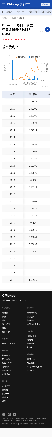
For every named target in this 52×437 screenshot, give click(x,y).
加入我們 (23, 309)
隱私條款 (5, 433)
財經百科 (6, 375)
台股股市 (6, 395)
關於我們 (6, 309)
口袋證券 (6, 383)
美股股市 (6, 398)
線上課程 (6, 333)
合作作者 (6, 340)
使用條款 (14, 433)
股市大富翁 (32, 345)
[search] (45, 4)
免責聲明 (42, 433)
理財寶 (5, 322)
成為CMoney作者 (34, 375)
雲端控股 (31, 352)
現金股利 (22, 18)
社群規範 (33, 433)
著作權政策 (24, 433)
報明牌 (30, 356)
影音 (4, 337)
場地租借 (31, 379)
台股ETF (5, 402)
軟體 (4, 325)
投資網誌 (6, 364)
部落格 (15, 309)
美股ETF (5, 406)
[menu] (3, 4)
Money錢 (6, 368)
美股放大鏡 (7, 379)
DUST (14, 18)
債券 (4, 410)
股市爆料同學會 (8, 352)
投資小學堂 (7, 372)
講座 (4, 329)
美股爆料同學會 (33, 333)
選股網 (30, 348)
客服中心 (31, 368)
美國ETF (5, 18)
